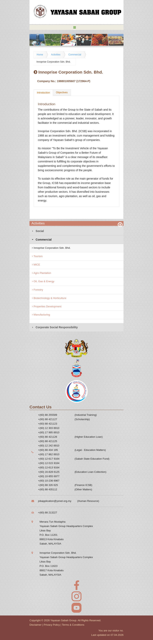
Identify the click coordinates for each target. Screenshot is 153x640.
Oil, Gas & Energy (43, 281)
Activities (55, 54)
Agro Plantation (41, 272)
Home (40, 54)
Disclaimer (35, 624)
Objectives (62, 92)
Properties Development (46, 306)
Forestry (37, 289)
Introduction (43, 92)
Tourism (37, 256)
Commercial (74, 54)
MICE (36, 264)
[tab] (76, 231)
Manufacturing (41, 314)
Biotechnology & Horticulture (49, 298)
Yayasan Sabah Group (63, 620)
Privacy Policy (52, 624)
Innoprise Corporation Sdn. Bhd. (53, 61)
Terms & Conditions (73, 624)
